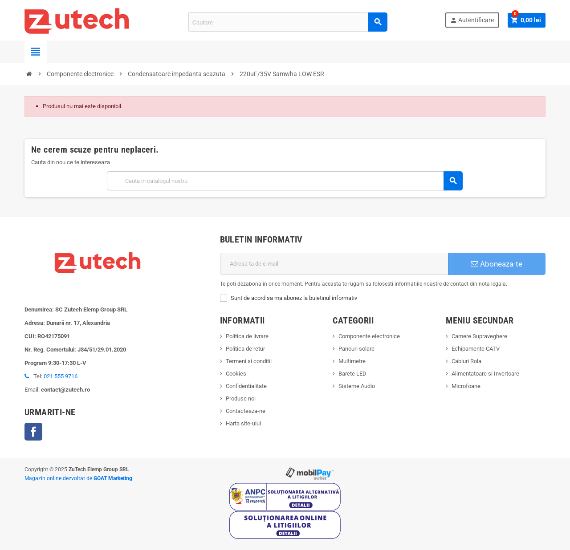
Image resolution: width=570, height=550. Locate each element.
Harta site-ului (243, 423)
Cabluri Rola (466, 361)
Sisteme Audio (356, 386)
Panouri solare (356, 348)
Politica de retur (245, 348)
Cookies (236, 373)
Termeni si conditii (249, 361)
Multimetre (352, 361)
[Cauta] (284, 180)
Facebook (33, 432)
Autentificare (471, 20)
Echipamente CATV (476, 348)
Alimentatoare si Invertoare (485, 373)
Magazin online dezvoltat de (78, 478)
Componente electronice (369, 336)
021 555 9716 (60, 376)
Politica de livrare (247, 336)
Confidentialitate (246, 386)
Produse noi (241, 398)
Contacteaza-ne (245, 411)
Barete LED (352, 373)
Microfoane (466, 386)
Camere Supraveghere (479, 336)
